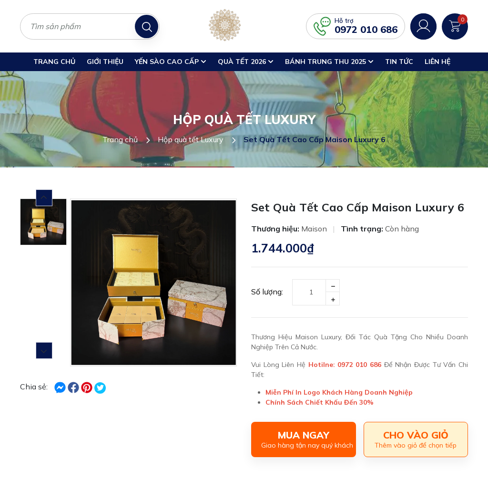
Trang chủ (54, 61)
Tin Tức (399, 61)
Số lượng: (267, 291)
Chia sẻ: (34, 386)
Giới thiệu (105, 61)
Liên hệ (437, 61)
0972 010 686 (366, 29)
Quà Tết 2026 (246, 61)
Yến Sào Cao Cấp (170, 61)
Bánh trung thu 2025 (329, 61)
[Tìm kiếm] (146, 26)
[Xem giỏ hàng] (455, 25)
